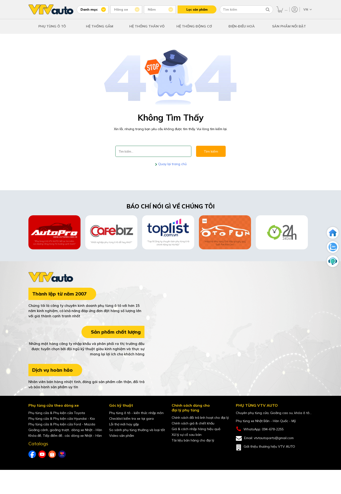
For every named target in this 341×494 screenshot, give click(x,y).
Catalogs (38, 443)
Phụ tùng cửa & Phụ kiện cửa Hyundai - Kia (61, 418)
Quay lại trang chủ (172, 164)
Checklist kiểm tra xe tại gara (131, 418)
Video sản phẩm (121, 435)
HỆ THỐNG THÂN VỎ (147, 26)
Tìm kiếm (211, 151)
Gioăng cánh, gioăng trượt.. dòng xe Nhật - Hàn (65, 430)
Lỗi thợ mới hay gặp (124, 424)
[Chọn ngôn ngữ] (307, 9)
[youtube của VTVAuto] (42, 454)
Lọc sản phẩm (197, 9)
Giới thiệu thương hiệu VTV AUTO (265, 447)
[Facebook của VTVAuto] (32, 454)
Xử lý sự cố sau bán (187, 434)
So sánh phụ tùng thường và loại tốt (137, 430)
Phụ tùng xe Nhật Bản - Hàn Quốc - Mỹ (266, 421)
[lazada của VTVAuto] (62, 454)
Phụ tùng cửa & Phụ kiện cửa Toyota (56, 413)
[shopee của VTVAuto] (52, 454)
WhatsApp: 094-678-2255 (260, 429)
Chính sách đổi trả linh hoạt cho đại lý (200, 417)
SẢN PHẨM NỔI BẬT (289, 26)
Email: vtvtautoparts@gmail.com (265, 438)
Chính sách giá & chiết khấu (193, 423)
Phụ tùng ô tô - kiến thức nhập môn (136, 413)
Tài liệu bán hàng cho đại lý (193, 440)
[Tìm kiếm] (267, 9)
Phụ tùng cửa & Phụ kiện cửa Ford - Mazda (61, 424)
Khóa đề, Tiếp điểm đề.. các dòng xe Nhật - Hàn (65, 435)
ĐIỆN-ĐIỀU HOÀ (242, 26)
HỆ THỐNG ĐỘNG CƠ (194, 26)
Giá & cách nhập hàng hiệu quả (196, 429)
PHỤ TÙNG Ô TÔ (52, 26)
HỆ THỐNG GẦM (99, 26)
